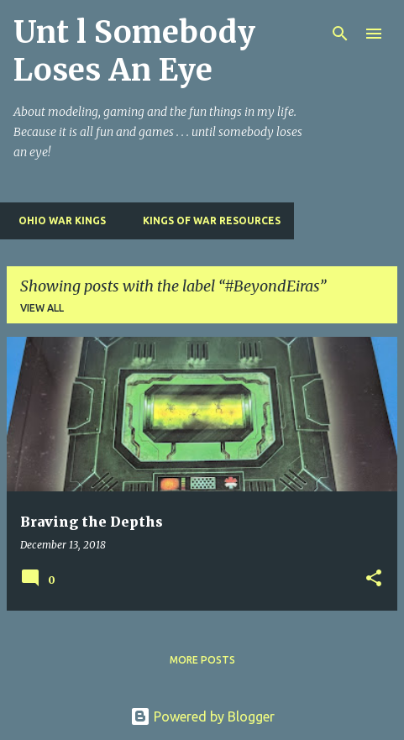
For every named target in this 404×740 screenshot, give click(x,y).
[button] (374, 579)
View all (42, 307)
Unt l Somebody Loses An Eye (134, 51)
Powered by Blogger (202, 716)
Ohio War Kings (57, 220)
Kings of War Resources (206, 220)
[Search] (340, 33)
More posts (202, 659)
